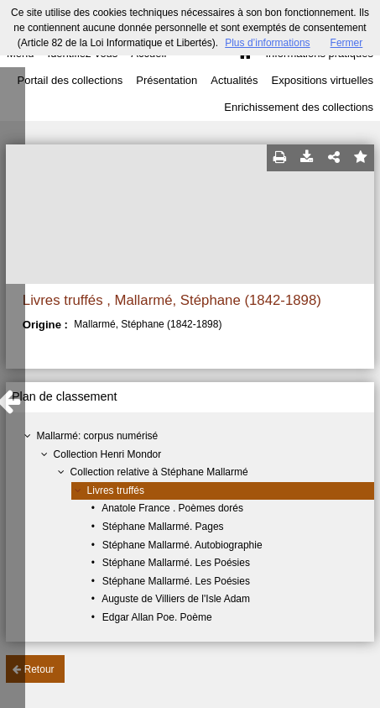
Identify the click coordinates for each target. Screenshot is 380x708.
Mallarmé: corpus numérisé (98, 436)
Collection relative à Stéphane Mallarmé (159, 472)
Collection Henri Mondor (108, 454)
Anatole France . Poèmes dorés (172, 508)
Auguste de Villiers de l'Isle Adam (176, 599)
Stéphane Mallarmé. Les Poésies (176, 563)
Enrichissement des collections (298, 107)
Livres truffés (115, 490)
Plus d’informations (267, 43)
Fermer (347, 43)
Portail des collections (70, 80)
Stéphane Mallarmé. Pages (163, 526)
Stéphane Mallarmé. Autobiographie (182, 545)
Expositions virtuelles (322, 80)
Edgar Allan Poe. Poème (157, 617)
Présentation (166, 80)
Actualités (234, 80)
